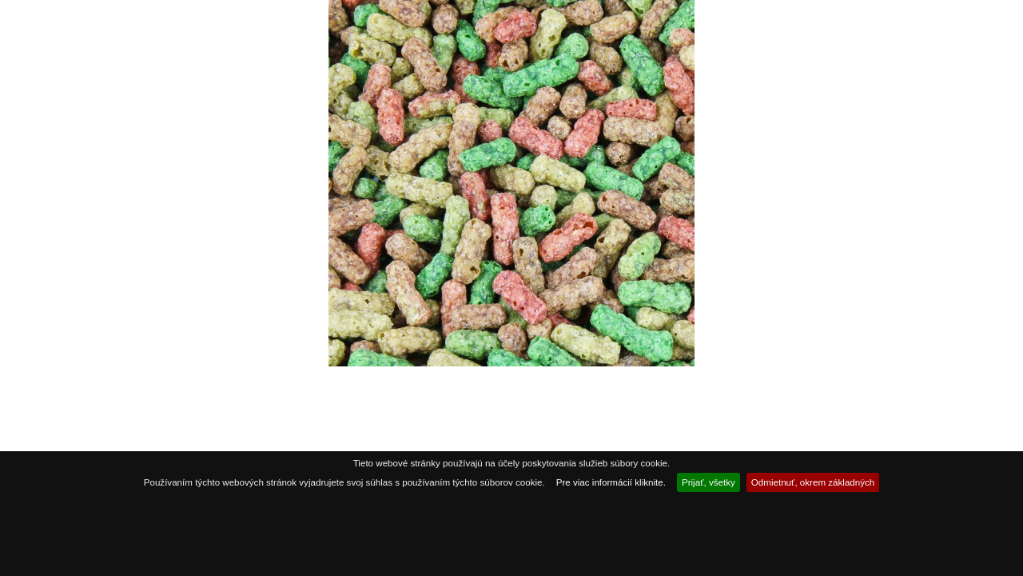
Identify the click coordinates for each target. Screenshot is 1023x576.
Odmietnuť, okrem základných (813, 482)
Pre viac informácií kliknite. (611, 482)
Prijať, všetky (708, 482)
